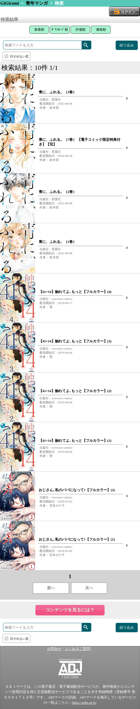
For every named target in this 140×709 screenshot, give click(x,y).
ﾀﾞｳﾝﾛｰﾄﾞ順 (59, 29)
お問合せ (54, 649)
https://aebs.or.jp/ (84, 703)
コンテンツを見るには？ (70, 609)
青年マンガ (37, 3)
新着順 (39, 29)
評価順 (80, 29)
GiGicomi (10, 3)
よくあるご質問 (77, 649)
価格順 (101, 29)
